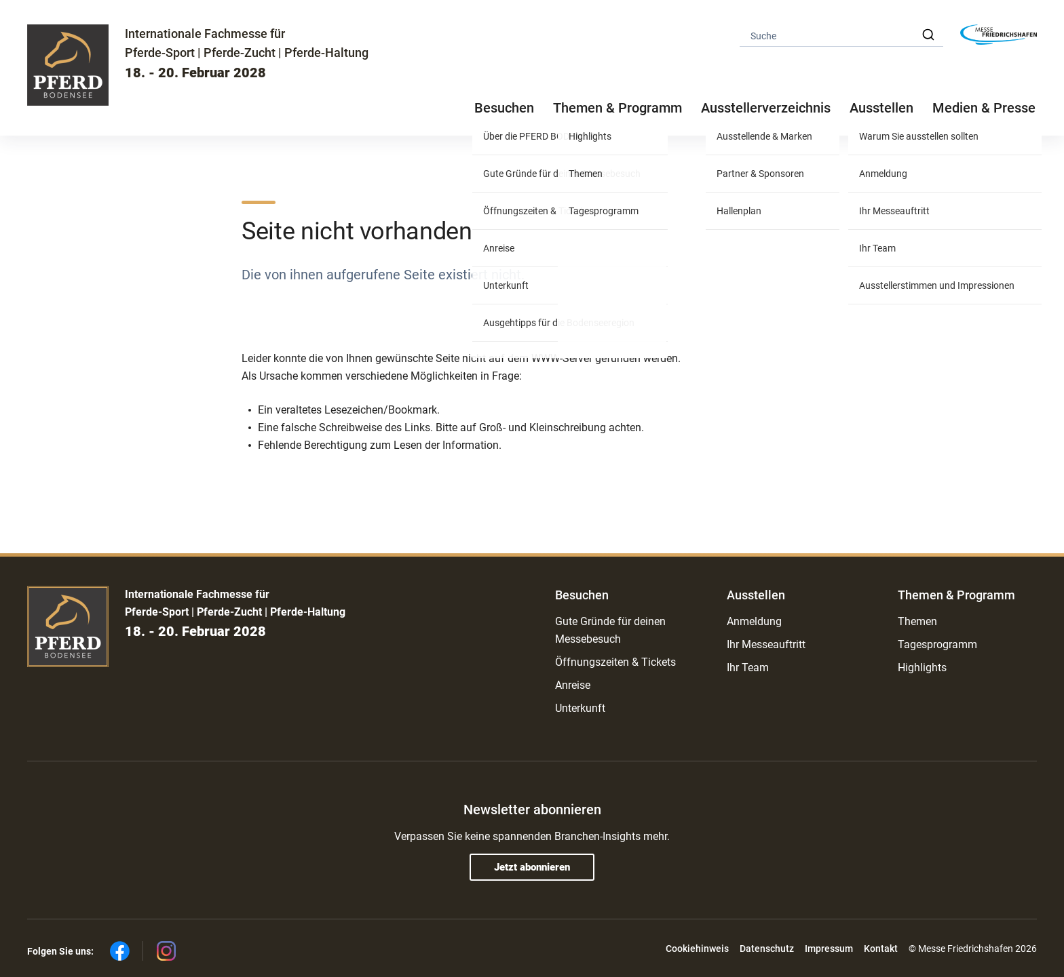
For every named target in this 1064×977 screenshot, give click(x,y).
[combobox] (841, 35)
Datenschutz (767, 948)
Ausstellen (756, 595)
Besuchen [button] (504, 108)
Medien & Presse (984, 108)
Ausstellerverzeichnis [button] (766, 108)
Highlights (922, 667)
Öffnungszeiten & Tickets (615, 662)
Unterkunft (580, 708)
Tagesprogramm (937, 644)
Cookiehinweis (697, 948)
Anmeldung (754, 621)
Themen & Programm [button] (617, 108)
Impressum (829, 948)
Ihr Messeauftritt (766, 644)
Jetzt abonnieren (532, 867)
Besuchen (582, 595)
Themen (917, 621)
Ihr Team (748, 667)
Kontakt (881, 948)
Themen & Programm (956, 595)
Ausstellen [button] (881, 108)
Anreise (572, 685)
